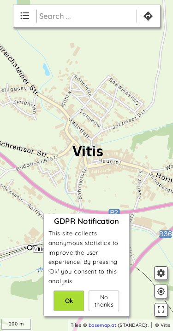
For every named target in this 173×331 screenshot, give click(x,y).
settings (161, 273)
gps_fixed (161, 291)
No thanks (104, 300)
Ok (69, 300)
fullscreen (161, 309)
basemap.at (102, 325)
